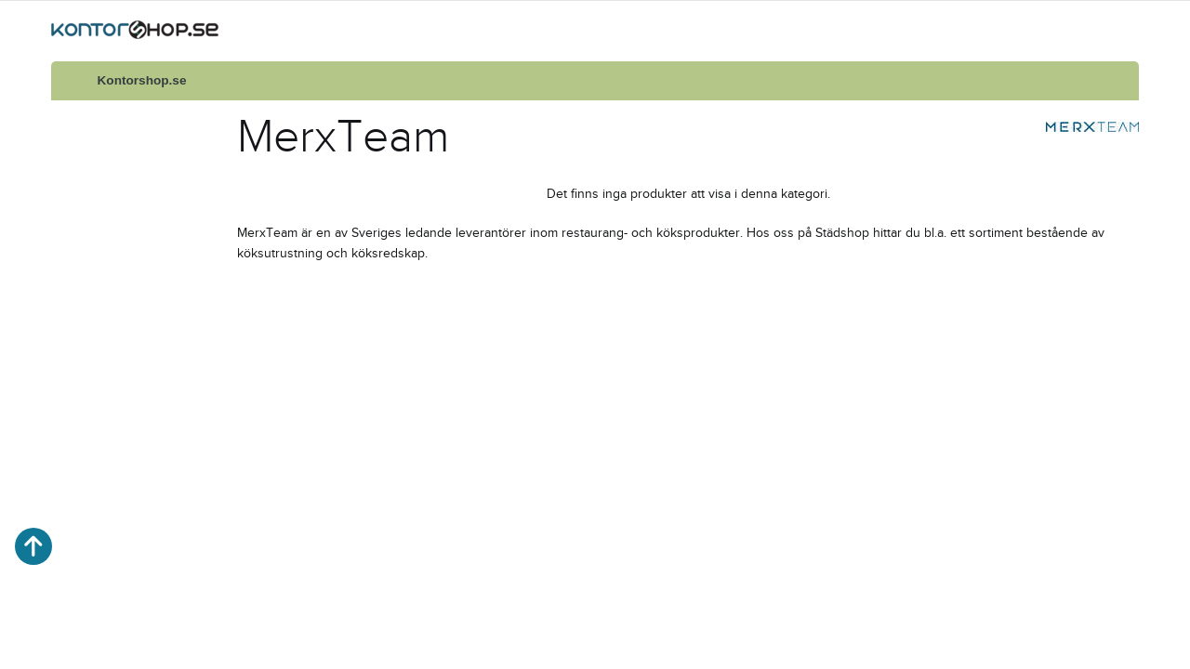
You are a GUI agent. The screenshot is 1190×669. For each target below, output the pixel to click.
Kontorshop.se (142, 80)
